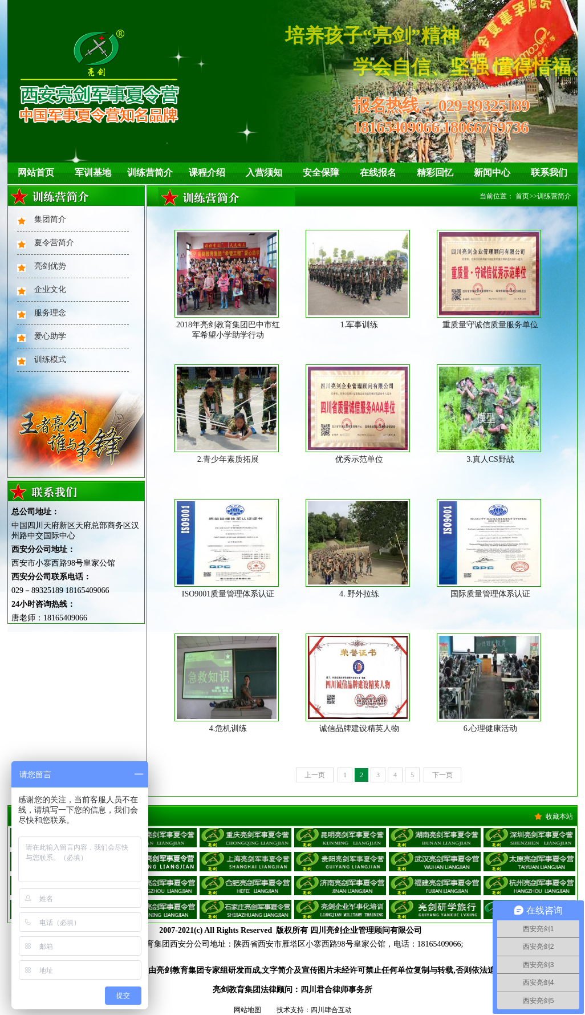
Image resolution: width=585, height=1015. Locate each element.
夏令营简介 (54, 242)
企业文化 (50, 289)
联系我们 (549, 172)
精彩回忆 (435, 172)
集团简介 (50, 219)
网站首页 (36, 172)
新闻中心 (492, 172)
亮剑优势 (50, 266)
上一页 (314, 775)
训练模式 (50, 359)
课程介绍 (207, 172)
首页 (522, 196)
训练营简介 (150, 172)
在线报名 (378, 172)
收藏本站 (559, 817)
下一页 (442, 775)
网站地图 (247, 1010)
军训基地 (93, 172)
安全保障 (321, 172)
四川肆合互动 (331, 1010)
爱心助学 (50, 336)
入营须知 (264, 172)
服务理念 (50, 312)
